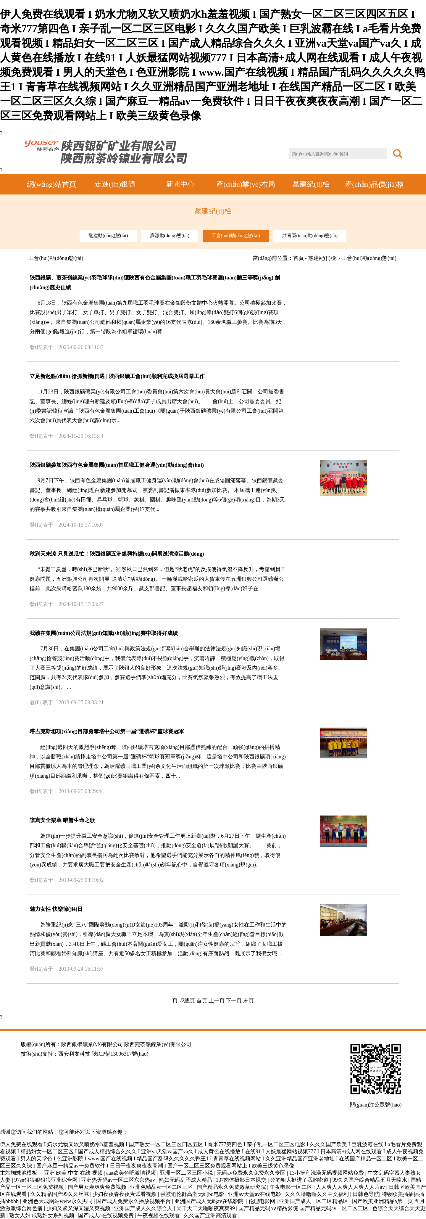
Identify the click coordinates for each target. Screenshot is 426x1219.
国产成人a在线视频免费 (106, 1215)
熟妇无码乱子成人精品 (186, 1180)
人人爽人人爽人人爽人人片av (351, 1187)
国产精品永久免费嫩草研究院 (232, 1187)
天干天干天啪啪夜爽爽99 (206, 1208)
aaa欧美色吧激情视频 (131, 1173)
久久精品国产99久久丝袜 (60, 1194)
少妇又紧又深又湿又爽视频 (79, 1208)
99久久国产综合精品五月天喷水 (371, 1180)
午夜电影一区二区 (292, 1187)
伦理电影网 (262, 1201)
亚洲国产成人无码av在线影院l (210, 1201)
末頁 (248, 1000)
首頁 (201, 1000)
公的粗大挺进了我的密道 (300, 1180)
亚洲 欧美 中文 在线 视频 (74, 1173)
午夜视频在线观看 (159, 1215)
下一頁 (234, 1000)
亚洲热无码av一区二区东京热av (118, 1180)
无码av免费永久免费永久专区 (252, 1173)
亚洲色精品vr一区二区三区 (162, 1187)
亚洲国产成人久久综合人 (144, 1208)
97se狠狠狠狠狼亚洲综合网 (46, 1180)
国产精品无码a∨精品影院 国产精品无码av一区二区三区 (303, 1208)
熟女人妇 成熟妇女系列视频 (42, 1215)
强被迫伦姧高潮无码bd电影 (193, 1194)
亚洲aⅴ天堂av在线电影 (255, 1194)
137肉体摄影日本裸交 (242, 1180)
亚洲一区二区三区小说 (187, 1173)
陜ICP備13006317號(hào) (120, 1054)
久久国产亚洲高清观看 (211, 1215)
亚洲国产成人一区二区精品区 (314, 1201)
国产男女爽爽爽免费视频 (98, 1187)
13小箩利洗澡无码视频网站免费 (327, 1173)
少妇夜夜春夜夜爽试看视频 (125, 1194)
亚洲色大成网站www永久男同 (58, 1201)
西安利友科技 (74, 1054)
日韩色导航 (366, 1194)
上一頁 (217, 1000)
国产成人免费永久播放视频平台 (134, 1201)
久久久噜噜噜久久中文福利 (317, 1194)
